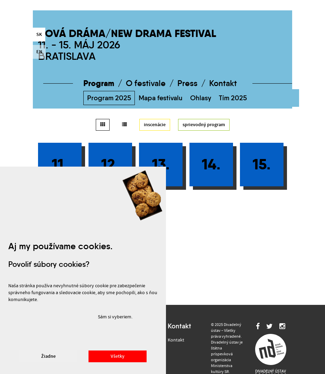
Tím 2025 (233, 98)
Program (98, 83)
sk (39, 34)
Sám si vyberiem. (115, 317)
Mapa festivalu (161, 98)
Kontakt (223, 83)
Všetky (117, 356)
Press (187, 83)
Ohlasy (200, 98)
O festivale (146, 83)
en (39, 52)
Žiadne (48, 356)
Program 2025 (109, 98)
